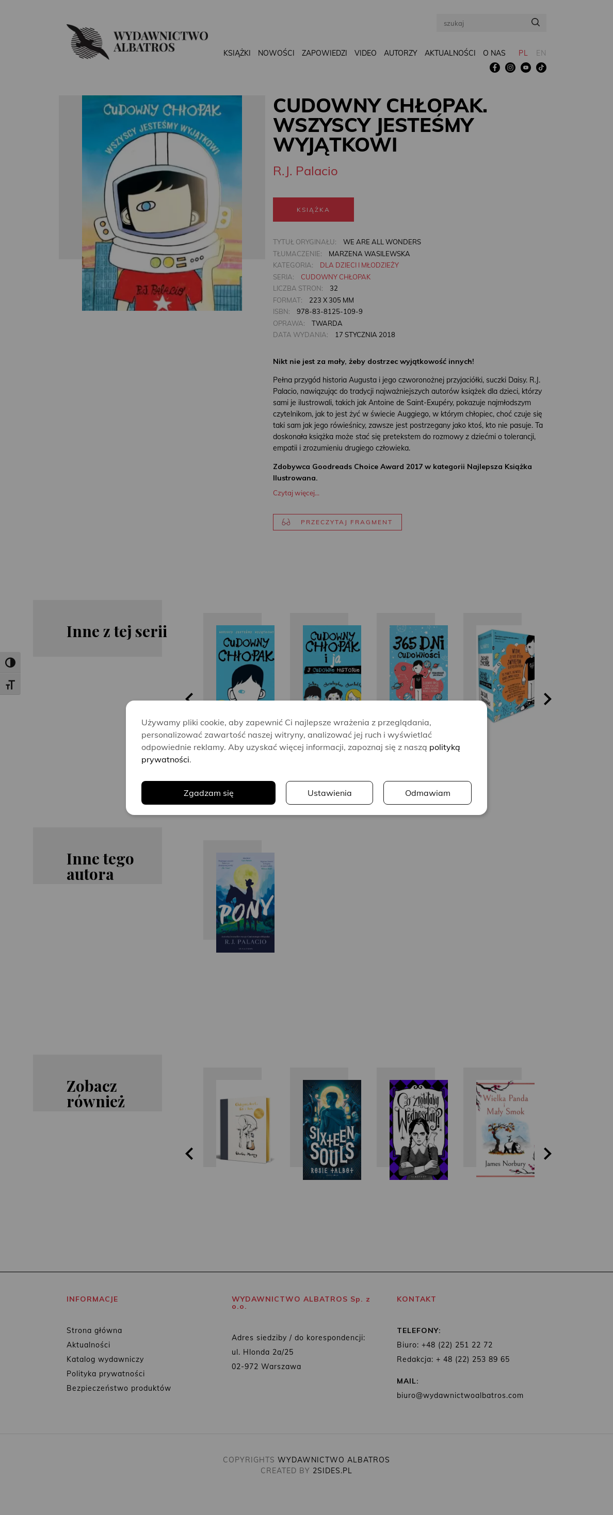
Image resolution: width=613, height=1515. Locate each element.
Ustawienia (330, 793)
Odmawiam (427, 793)
